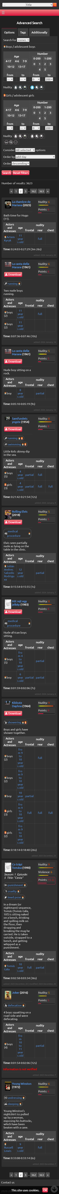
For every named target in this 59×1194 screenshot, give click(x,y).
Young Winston (21, 1083)
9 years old (20, 1147)
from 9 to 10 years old (20, 758)
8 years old (20, 393)
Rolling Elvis (19, 511)
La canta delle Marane (20, 265)
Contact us (7, 1182)
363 (41, 191)
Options (9, 32)
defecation (15, 1005)
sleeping (13, 1103)
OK (45, 1190)
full (40, 238)
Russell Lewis (8, 1149)
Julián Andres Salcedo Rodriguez (9, 572)
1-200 (47, 58)
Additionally (39, 32)
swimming (16, 444)
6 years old (20, 677)
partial (40, 393)
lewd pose (14, 897)
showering (16, 722)
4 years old (20, 475)
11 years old (20, 239)
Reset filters (21, 172)
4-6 (17, 61)
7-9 (25, 61)
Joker (15, 992)
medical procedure (17, 533)
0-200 (36, 58)
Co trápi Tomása (17, 866)
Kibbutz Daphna (17, 704)
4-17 (8, 61)
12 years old (20, 573)
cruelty (12, 891)
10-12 (10, 66)
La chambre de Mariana (21, 203)
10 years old (20, 796)
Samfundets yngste (19, 420)
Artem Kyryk (9, 238)
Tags (23, 32)
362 (33, 191)
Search (6, 172)
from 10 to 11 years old (20, 1045)
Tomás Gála (9, 967)
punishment (15, 885)
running (13, 283)
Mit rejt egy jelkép (19, 602)
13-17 (21, 66)
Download (13, 274)
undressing (15, 1097)
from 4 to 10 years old (20, 661)
